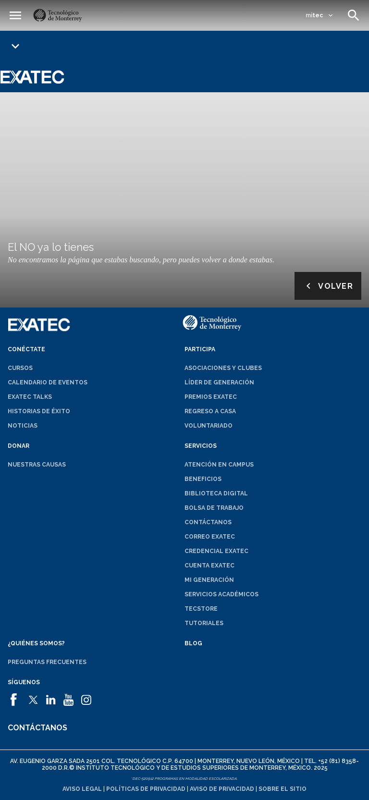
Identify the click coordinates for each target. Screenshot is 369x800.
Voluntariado (208, 425)
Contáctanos (208, 522)
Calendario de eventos (47, 382)
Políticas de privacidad (145, 789)
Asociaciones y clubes (223, 368)
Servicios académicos (221, 594)
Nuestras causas (37, 464)
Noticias (22, 425)
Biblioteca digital (216, 493)
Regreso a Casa (210, 411)
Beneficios (202, 479)
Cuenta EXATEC (209, 565)
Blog (193, 643)
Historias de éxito (39, 411)
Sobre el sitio (282, 789)
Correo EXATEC (209, 536)
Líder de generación (219, 382)
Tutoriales (203, 623)
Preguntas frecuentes (47, 662)
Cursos (20, 368)
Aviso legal (82, 789)
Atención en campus (219, 464)
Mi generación (209, 580)
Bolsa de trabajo (214, 508)
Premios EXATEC (210, 397)
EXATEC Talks (30, 397)
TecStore (201, 608)
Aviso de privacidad (222, 789)
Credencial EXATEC (216, 551)
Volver (328, 286)
